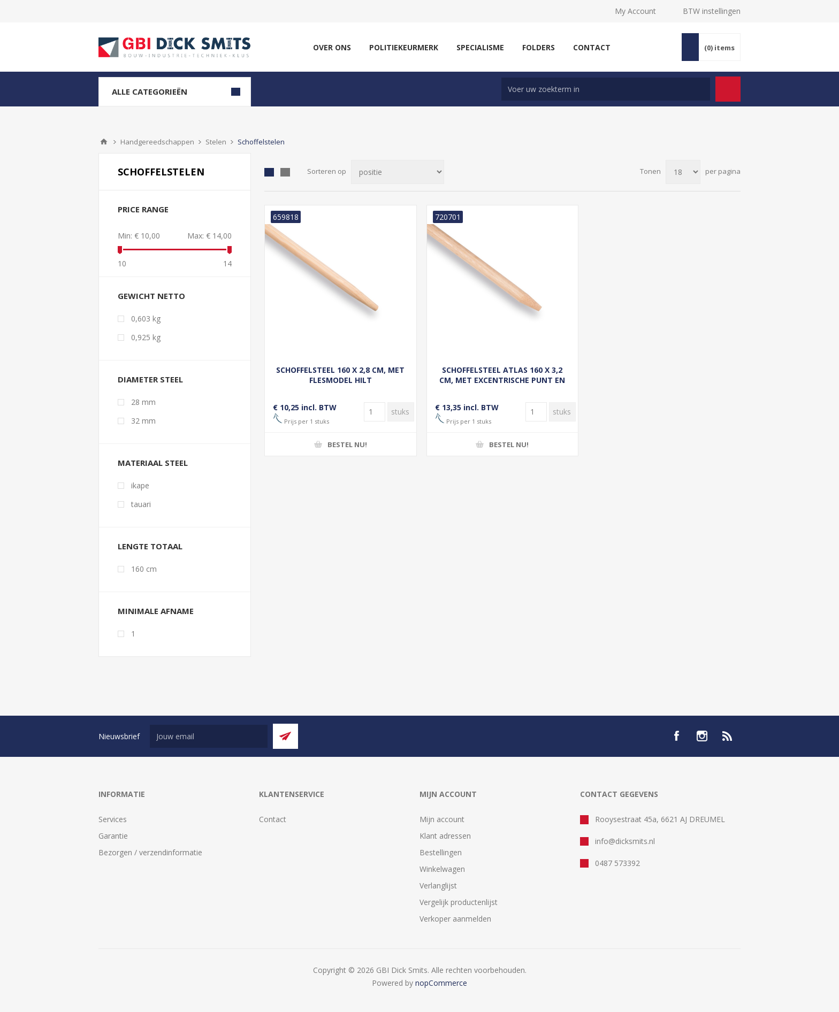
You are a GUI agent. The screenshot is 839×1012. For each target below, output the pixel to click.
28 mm (143, 402)
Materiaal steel (153, 462)
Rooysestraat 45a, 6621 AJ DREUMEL (660, 819)
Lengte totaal (150, 546)
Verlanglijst (438, 885)
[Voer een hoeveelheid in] (374, 411)
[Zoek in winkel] (605, 89)
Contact (272, 819)
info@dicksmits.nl (625, 841)
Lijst (285, 172)
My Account (635, 11)
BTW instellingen (712, 11)
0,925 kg (146, 337)
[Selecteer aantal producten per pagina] (683, 172)
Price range (143, 209)
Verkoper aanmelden (455, 919)
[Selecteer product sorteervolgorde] (397, 172)
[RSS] (727, 736)
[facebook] (676, 736)
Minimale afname (156, 610)
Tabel (269, 172)
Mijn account (442, 819)
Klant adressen (445, 836)
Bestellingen (441, 852)
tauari (141, 504)
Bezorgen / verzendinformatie (150, 852)
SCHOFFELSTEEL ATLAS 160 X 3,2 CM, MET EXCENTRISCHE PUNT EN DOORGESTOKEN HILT (502, 380)
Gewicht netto (151, 295)
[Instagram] (702, 736)
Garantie (113, 836)
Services (112, 819)
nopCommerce (441, 983)
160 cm (144, 569)
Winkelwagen (442, 869)
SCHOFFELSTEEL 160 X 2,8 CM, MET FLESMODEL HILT (340, 375)
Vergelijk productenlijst (459, 902)
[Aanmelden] (209, 736)
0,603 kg (146, 318)
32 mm (143, 421)
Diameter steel (150, 379)
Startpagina (103, 141)
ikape (140, 485)
